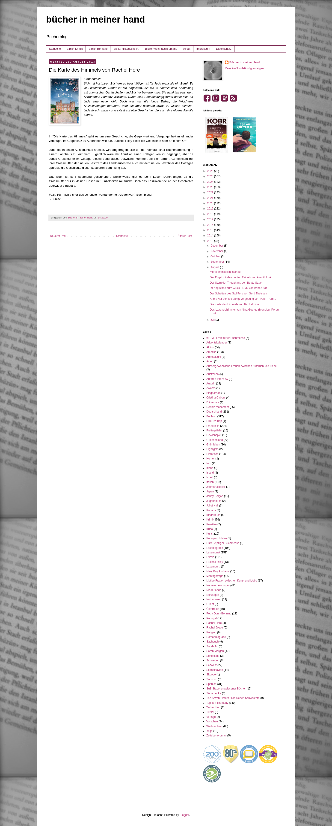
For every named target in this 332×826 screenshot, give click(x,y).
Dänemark (212, 402)
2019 (210, 208)
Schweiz (211, 665)
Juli (212, 319)
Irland (209, 468)
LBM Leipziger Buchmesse (222, 543)
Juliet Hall (212, 505)
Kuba (209, 529)
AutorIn (210, 383)
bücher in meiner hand (95, 19)
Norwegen (212, 594)
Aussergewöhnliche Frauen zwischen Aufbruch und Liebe (241, 366)
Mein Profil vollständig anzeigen (244, 68)
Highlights (212, 449)
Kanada (211, 510)
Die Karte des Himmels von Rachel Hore (234, 304)
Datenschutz (223, 48)
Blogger (184, 815)
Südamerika (213, 693)
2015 (210, 230)
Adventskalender (216, 342)
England (211, 416)
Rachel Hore (214, 623)
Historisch (212, 454)
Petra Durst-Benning (218, 613)
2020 (210, 203)
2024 (210, 181)
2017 (210, 219)
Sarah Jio (212, 646)
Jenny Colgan (214, 496)
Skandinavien (214, 670)
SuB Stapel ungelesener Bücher (226, 688)
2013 (210, 241)
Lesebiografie (214, 548)
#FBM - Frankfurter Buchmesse (225, 338)
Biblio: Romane (98, 48)
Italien (210, 482)
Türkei (210, 712)
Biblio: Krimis (75, 48)
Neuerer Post (58, 236)
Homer (210, 458)
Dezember (217, 245)
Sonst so (211, 679)
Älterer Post (185, 236)
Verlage (211, 716)
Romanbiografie (216, 637)
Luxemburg (213, 566)
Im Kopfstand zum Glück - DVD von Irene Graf (238, 288)
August (215, 267)
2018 (210, 214)
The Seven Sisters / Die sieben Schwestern (233, 698)
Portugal (211, 618)
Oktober (215, 256)
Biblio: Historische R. (126, 48)
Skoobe (211, 674)
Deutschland (214, 411)
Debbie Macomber (217, 407)
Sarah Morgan (215, 651)
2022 (210, 192)
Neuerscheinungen (218, 585)
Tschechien (213, 707)
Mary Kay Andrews (217, 571)
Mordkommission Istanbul (225, 271)
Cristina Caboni (215, 397)
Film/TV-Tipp (214, 421)
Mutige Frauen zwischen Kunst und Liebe (231, 580)
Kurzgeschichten (216, 538)
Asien (209, 361)
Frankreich (212, 426)
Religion (211, 632)
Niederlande (213, 590)
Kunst (209, 533)
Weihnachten (214, 726)
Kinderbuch (213, 515)
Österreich (212, 609)
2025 (210, 176)
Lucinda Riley (214, 562)
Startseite (55, 48)
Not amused (213, 599)
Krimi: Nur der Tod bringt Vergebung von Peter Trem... (243, 298)
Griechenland (214, 440)
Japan (210, 491)
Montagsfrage (214, 576)
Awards (211, 388)
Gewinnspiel (213, 435)
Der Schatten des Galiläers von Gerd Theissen (238, 293)
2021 (210, 198)
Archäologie (213, 356)
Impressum (203, 48)
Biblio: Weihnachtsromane (161, 48)
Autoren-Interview (217, 379)
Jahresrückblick (215, 487)
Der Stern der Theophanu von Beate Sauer (236, 282)
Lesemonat (213, 552)
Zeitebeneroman (216, 735)
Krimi (209, 519)
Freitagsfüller (214, 430)
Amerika (211, 352)
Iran (208, 463)
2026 (210, 171)
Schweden (212, 660)
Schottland (212, 655)
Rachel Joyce (214, 627)
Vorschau (212, 721)
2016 (210, 225)
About (186, 48)
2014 (210, 235)
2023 (210, 187)
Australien (212, 374)
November (217, 251)
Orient (210, 604)
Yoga (209, 731)
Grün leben (213, 444)
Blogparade (213, 393)
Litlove (210, 557)
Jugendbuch (213, 501)
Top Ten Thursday (217, 702)
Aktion (210, 347)
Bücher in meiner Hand (244, 62)
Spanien (211, 684)
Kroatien (211, 524)
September (217, 261)
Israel (209, 477)
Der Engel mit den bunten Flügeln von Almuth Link (240, 277)
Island (210, 472)
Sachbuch (212, 641)
